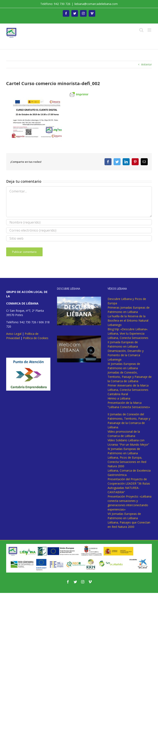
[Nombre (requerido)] (79, 222)
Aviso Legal (13, 334)
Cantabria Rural (118, 394)
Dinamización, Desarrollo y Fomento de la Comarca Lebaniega (126, 355)
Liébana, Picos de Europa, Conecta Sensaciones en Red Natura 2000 (127, 462)
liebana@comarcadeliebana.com (96, 4)
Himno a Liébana (119, 398)
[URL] (79, 238)
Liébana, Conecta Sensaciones (128, 338)
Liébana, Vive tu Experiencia (126, 333)
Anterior (146, 64)
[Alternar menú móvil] (150, 30)
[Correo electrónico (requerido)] (79, 230)
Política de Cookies (35, 338)
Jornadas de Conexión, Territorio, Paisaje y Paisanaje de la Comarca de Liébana (130, 376)
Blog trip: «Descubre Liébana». (128, 329)
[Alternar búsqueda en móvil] (141, 30)
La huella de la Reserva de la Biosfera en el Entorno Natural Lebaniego (128, 320)
